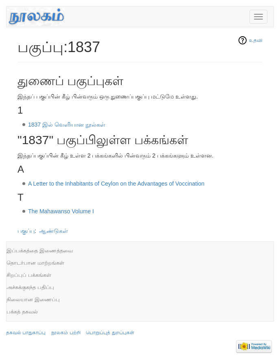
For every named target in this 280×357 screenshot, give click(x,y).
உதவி (255, 40)
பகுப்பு (26, 231)
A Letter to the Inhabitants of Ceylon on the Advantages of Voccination (116, 183)
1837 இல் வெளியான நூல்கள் (66, 124)
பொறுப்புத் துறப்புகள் (110, 332)
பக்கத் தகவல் (22, 312)
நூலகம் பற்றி (65, 332)
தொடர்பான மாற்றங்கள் (35, 263)
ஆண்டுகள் (53, 231)
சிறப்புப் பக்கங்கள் (29, 275)
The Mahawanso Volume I (61, 211)
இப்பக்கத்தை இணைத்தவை (40, 250)
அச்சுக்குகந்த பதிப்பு (30, 287)
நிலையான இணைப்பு (33, 299)
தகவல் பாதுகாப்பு (26, 332)
